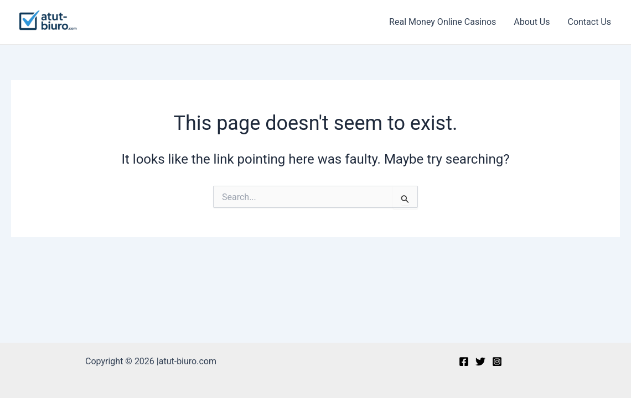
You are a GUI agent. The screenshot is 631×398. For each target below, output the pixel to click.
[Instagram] (497, 361)
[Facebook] (464, 361)
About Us (532, 22)
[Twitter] (480, 361)
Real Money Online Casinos (442, 22)
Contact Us (589, 22)
